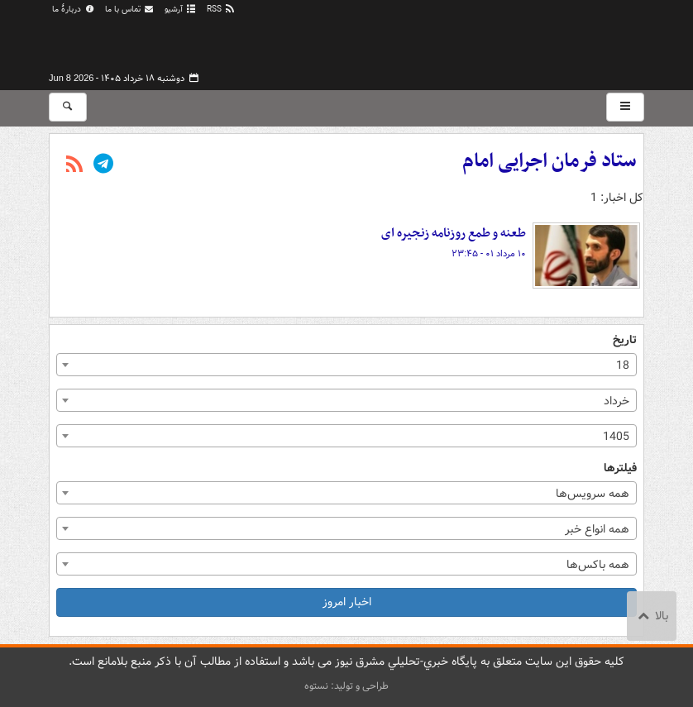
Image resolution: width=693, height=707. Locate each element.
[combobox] (346, 364)
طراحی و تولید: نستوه (346, 686)
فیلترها (620, 468)
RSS (221, 9)
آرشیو (181, 9)
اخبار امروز (347, 602)
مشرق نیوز (520, 41)
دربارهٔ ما (73, 9)
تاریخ (625, 340)
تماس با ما (130, 9)
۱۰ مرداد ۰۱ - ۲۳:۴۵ (489, 253)
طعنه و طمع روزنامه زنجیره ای (453, 233)
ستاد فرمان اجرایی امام (549, 161)
